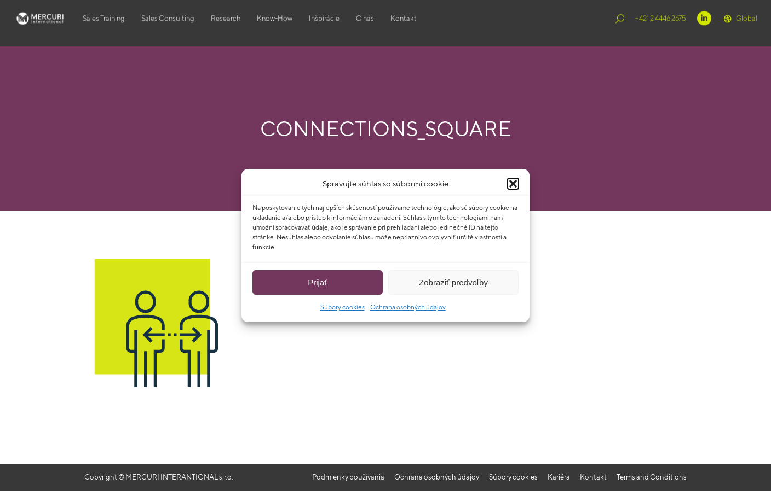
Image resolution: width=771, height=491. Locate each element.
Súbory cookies (342, 307)
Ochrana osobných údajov (408, 307)
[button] (513, 183)
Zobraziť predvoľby (453, 282)
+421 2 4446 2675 (660, 23)
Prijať (317, 282)
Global (739, 23)
